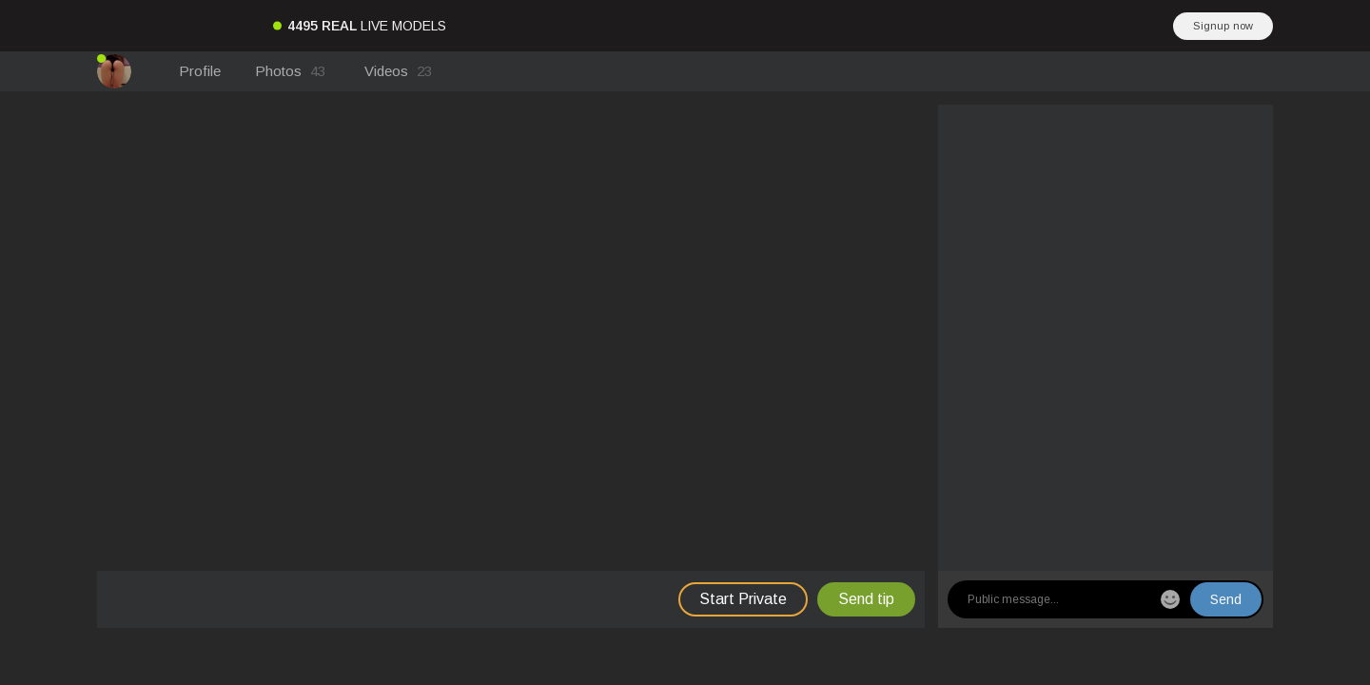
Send (1226, 599)
